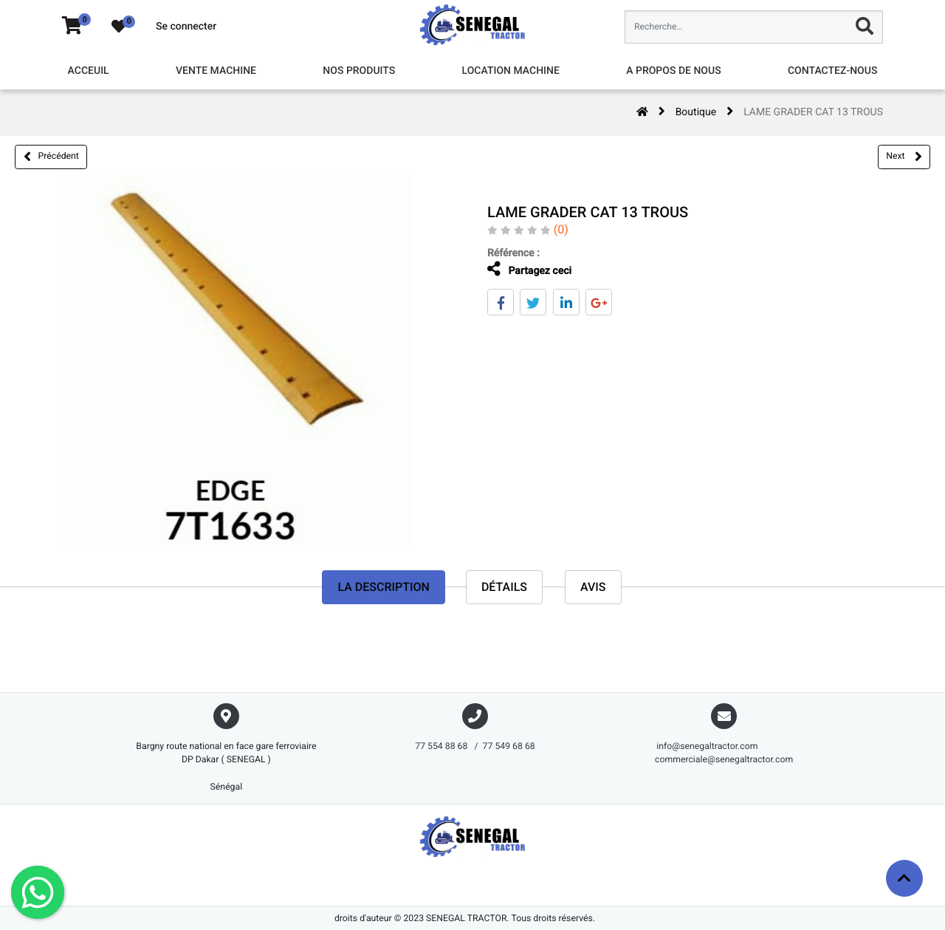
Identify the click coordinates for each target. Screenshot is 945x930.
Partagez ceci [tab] (529, 269)
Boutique (696, 112)
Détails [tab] (504, 587)
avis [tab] (593, 587)
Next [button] (903, 156)
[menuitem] (88, 71)
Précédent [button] (51, 156)
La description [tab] (383, 587)
